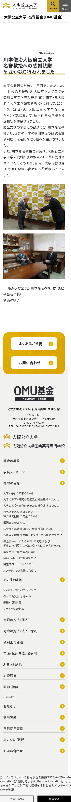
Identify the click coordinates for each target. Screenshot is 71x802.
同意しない (17, 799)
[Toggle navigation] (65, 6)
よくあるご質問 (36, 343)
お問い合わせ (36, 362)
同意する (54, 799)
